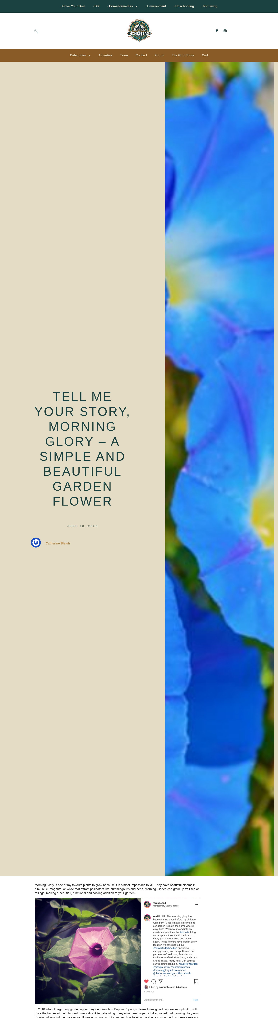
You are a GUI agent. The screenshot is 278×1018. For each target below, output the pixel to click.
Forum (159, 55)
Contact (141, 55)
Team (124, 55)
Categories (80, 55)
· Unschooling (184, 6)
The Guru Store (183, 55)
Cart (205, 55)
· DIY (96, 6)
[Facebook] (217, 31)
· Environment (156, 6)
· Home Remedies (122, 6)
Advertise (106, 55)
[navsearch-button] (36, 32)
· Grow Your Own (73, 6)
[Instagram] (225, 31)
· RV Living (209, 6)
